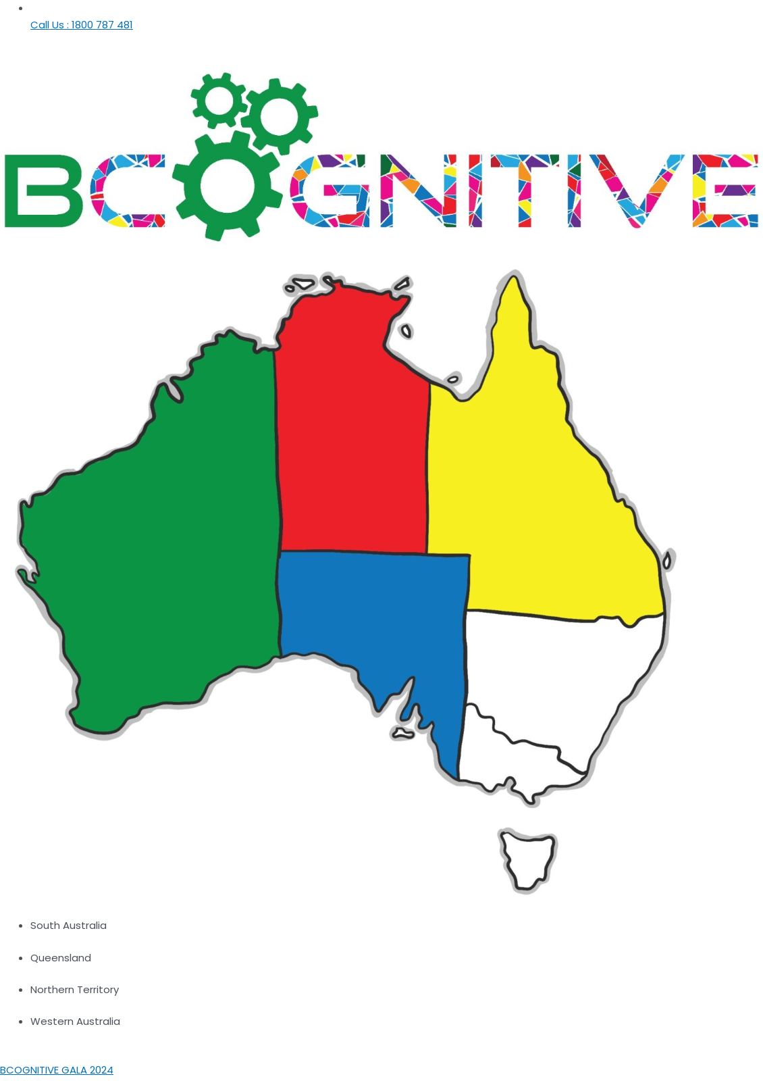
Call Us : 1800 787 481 (81, 25)
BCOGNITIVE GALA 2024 (56, 1070)
